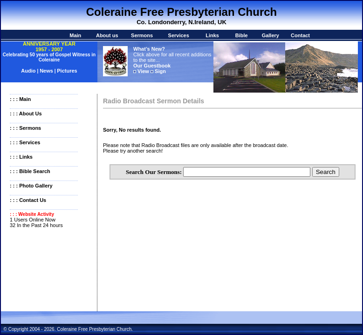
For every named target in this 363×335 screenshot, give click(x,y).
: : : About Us (26, 113)
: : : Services (25, 142)
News (46, 71)
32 (12, 225)
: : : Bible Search (30, 171)
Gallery (270, 35)
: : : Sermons (25, 128)
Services (178, 35)
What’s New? (149, 49)
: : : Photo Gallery (31, 185)
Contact (300, 35)
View (143, 71)
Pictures (67, 71)
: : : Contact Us (28, 200)
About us (107, 35)
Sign (160, 71)
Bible (241, 35)
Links (212, 35)
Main (75, 35)
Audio (29, 71)
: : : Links (21, 157)
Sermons (142, 35)
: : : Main (20, 99)
